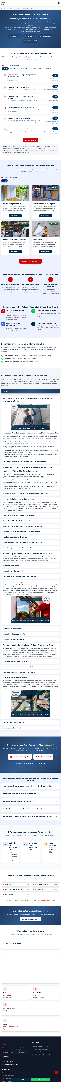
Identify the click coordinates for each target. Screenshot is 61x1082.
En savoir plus (15, 216)
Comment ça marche (8, 1075)
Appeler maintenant (43, 757)
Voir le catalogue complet (30, 919)
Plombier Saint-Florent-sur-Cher (40, 1046)
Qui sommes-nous (7, 1073)
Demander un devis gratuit (19, 757)
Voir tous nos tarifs (30, 140)
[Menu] (58, 3)
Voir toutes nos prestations (30, 261)
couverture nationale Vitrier (48, 900)
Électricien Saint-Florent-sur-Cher (41, 1049)
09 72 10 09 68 (37, 763)
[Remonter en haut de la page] (56, 1072)
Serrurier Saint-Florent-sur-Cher (40, 1052)
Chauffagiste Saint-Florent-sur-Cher (41, 1055)
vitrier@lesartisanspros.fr (10, 1027)
